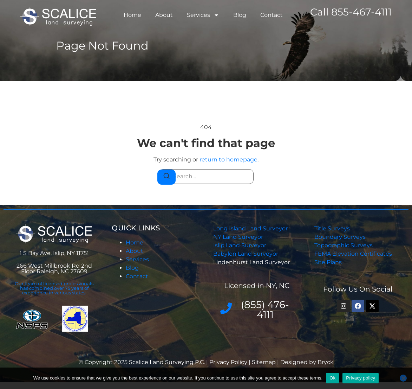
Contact (271, 15)
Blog (239, 15)
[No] (403, 378)
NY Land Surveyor (238, 237)
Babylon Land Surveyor (246, 253)
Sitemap (264, 362)
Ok (332, 378)
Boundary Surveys (340, 237)
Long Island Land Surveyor (250, 228)
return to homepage (228, 159)
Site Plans (328, 262)
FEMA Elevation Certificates (353, 253)
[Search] (166, 177)
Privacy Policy (229, 362)
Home (132, 15)
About (164, 15)
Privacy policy (360, 378)
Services (203, 15)
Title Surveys (332, 228)
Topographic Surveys (343, 245)
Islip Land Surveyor (240, 245)
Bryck (326, 362)
